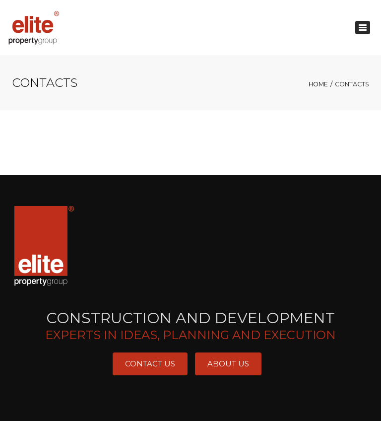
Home (318, 84)
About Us (228, 363)
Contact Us (150, 363)
